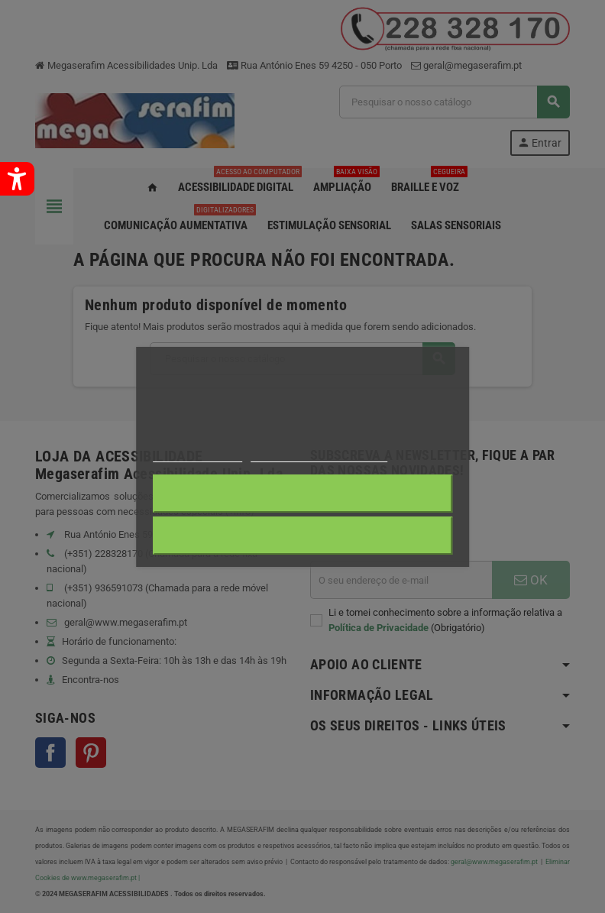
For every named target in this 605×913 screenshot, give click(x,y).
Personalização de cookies (319, 454)
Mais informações (198, 454)
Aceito (302, 535)
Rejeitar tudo (302, 493)
